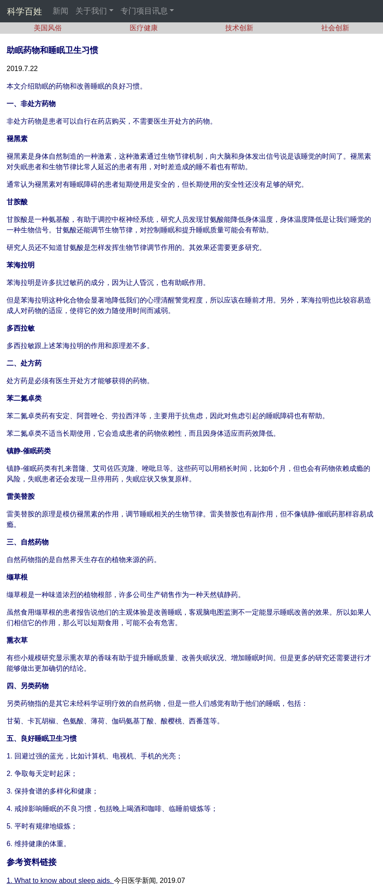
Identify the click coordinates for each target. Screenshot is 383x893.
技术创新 (239, 28)
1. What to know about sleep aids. (60, 880)
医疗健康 (144, 28)
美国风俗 (48, 28)
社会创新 (335, 28)
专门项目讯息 (144, 11)
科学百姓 (24, 11)
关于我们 (91, 11)
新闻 (60, 11)
